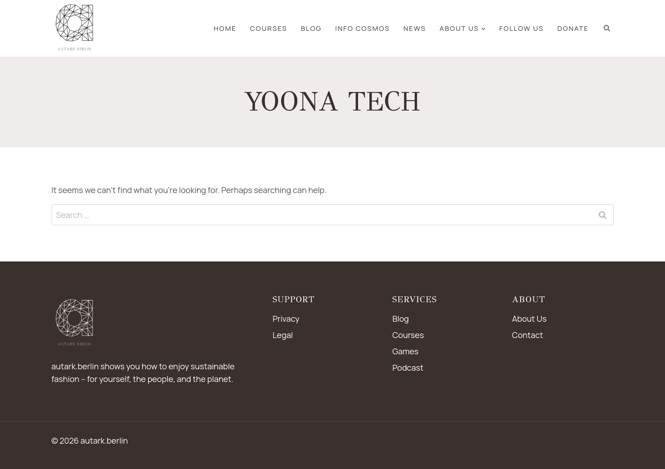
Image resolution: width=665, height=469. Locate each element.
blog (311, 28)
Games (405, 351)
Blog (400, 318)
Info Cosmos (362, 28)
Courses (268, 28)
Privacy (286, 318)
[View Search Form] (607, 28)
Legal (283, 334)
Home (225, 28)
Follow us (521, 28)
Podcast (408, 367)
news (414, 28)
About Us (529, 318)
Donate (572, 28)
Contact (527, 334)
